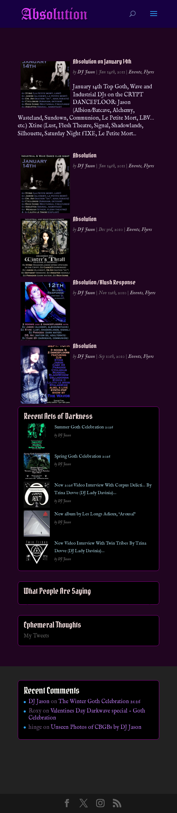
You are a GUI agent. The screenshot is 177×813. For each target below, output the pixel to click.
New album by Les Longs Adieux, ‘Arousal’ (95, 514)
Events (135, 72)
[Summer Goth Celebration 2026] (37, 438)
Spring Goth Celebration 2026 (82, 456)
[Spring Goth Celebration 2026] (37, 467)
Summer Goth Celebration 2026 (83, 427)
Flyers (149, 72)
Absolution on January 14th (102, 61)
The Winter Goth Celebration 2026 (99, 701)
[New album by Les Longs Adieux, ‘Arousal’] (37, 524)
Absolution (85, 155)
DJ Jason (86, 72)
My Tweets (36, 636)
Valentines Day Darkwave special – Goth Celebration (87, 714)
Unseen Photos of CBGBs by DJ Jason (96, 727)
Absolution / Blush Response (104, 282)
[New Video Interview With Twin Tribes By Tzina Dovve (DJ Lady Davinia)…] (37, 554)
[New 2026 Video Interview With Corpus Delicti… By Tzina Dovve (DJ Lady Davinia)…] (37, 496)
